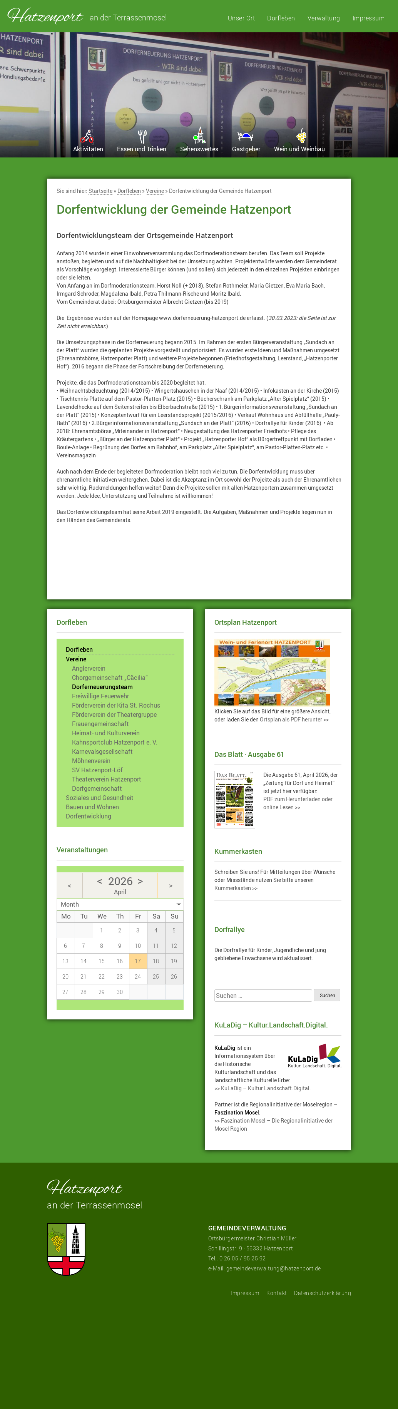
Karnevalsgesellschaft (102, 751)
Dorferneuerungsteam (102, 687)
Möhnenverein (91, 760)
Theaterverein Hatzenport (106, 779)
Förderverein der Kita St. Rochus (116, 705)
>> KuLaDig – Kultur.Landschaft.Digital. (262, 1088)
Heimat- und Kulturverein (106, 733)
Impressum (369, 18)
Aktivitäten (88, 149)
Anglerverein (88, 668)
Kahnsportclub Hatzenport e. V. (114, 742)
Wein (299, 149)
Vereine (155, 191)
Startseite (100, 191)
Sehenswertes (199, 149)
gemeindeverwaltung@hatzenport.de (273, 1268)
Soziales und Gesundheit (100, 797)
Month (70, 904)
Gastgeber (246, 149)
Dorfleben (281, 18)
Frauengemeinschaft (100, 724)
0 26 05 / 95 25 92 (242, 1258)
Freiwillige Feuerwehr (100, 696)
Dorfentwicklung (88, 816)
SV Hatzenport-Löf (97, 770)
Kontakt (276, 1293)
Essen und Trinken (141, 149)
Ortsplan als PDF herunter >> (294, 719)
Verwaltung (324, 18)
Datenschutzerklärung (322, 1293)
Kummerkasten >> (236, 888)
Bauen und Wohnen (92, 807)
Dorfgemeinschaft (97, 788)
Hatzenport (45, 16)
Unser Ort (241, 18)
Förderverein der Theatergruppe (114, 714)
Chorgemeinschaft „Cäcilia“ (110, 677)
